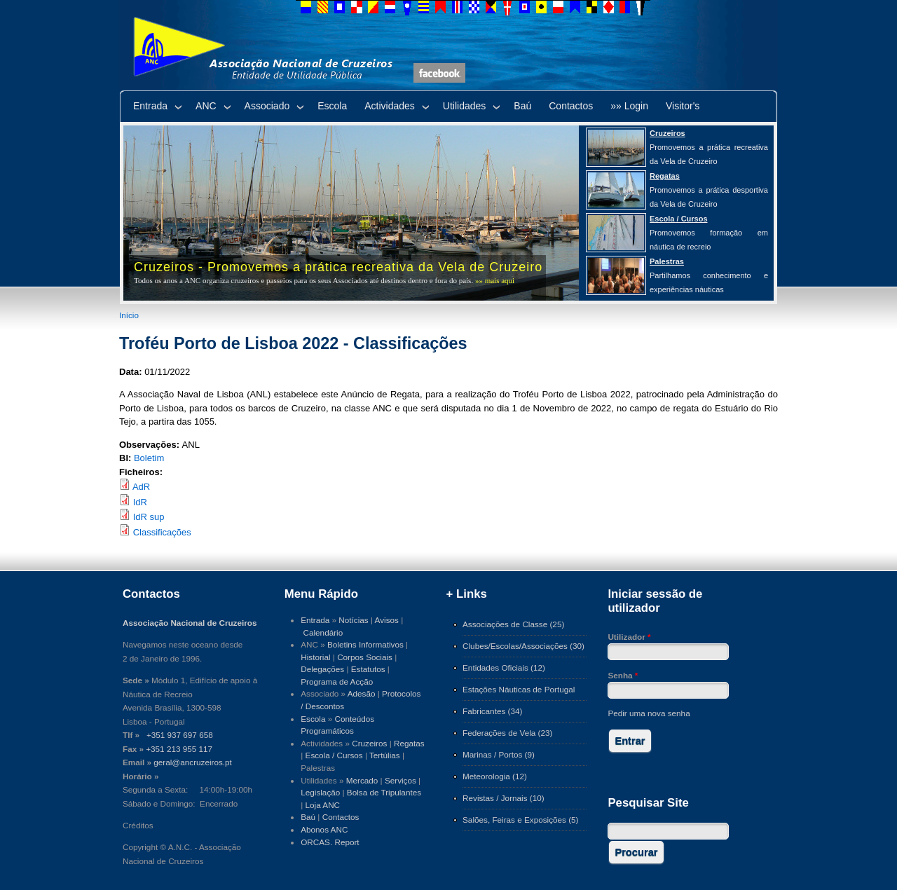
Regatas (409, 743)
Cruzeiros (369, 743)
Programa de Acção (337, 681)
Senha (623, 675)
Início (129, 315)
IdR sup (149, 517)
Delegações (322, 668)
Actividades (389, 105)
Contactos (571, 105)
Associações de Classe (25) (513, 624)
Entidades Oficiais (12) (504, 667)
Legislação (320, 792)
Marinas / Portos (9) (499, 754)
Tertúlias (384, 755)
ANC (206, 105)
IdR (140, 502)
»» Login (629, 105)
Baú (522, 105)
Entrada (150, 105)
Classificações (162, 532)
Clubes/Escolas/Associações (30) (523, 645)
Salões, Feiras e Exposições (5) (520, 819)
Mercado (362, 780)
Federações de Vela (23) (507, 732)
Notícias (353, 619)
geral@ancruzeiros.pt (192, 762)
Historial (315, 657)
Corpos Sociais (364, 657)
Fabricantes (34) (492, 711)
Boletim (149, 458)
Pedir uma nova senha (649, 713)
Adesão (362, 693)
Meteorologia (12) (495, 776)
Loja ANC (323, 804)
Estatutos (368, 668)
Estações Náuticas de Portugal (519, 689)
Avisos (387, 619)
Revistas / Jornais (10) (504, 797)
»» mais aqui (494, 280)
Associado (267, 105)
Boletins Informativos (365, 644)
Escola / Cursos (334, 755)
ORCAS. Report (330, 842)
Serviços (400, 780)
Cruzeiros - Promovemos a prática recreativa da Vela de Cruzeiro (338, 267)
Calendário (323, 632)
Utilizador (629, 636)
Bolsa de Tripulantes (384, 792)
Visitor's (682, 105)
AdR (141, 486)
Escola (332, 105)
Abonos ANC (324, 829)
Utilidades (464, 105)
